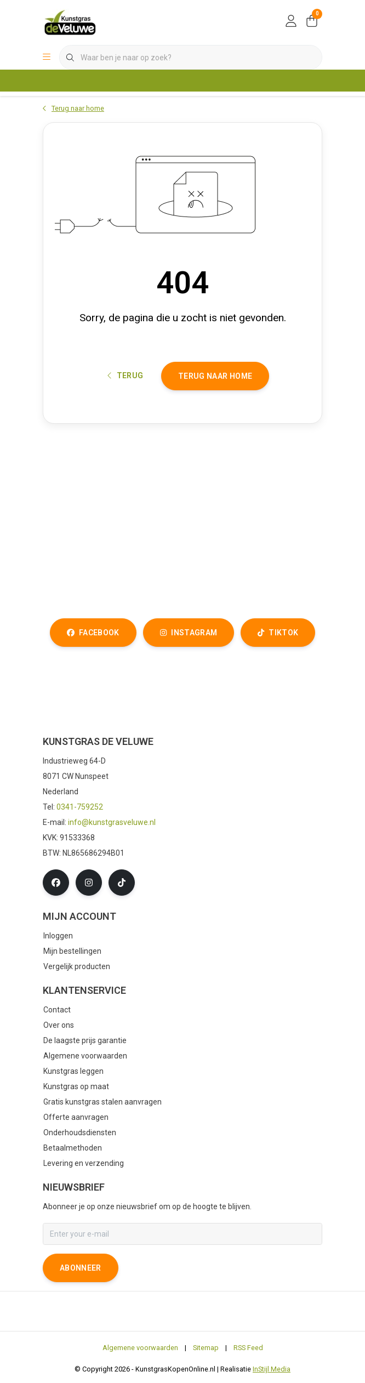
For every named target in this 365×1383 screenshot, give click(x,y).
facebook (93, 632)
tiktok (278, 632)
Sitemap (206, 1348)
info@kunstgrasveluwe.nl (112, 822)
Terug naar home (215, 376)
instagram (188, 632)
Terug (125, 375)
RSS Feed (248, 1348)
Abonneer (80, 1268)
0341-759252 (79, 807)
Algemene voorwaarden (140, 1348)
